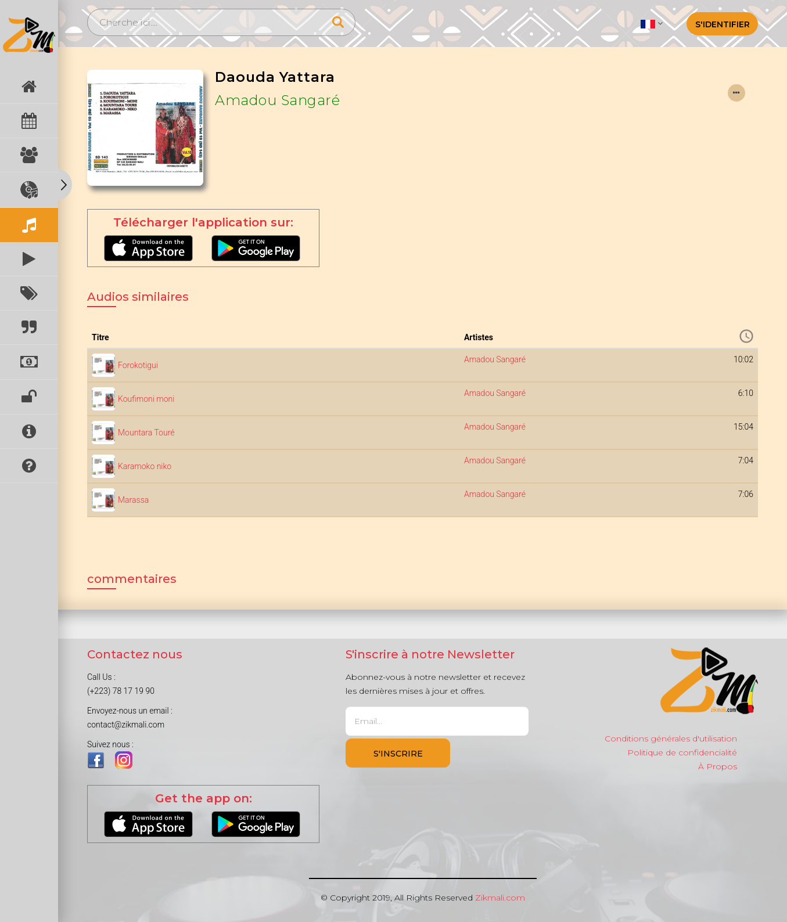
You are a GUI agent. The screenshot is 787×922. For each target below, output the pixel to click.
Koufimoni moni (146, 399)
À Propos (717, 766)
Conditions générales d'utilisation (671, 738)
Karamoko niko (144, 466)
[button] (651, 23)
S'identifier (722, 24)
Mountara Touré (146, 432)
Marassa (133, 500)
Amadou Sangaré (277, 100)
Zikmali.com (500, 897)
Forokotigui (138, 365)
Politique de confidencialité (682, 752)
